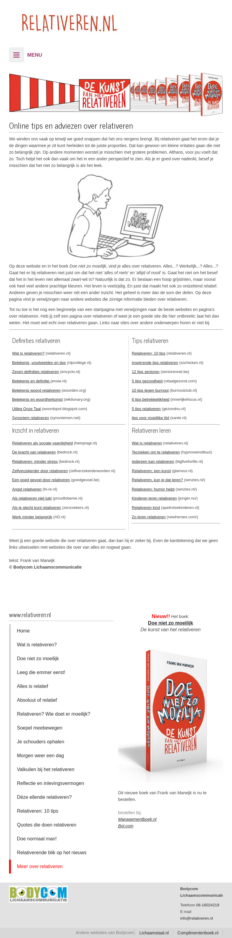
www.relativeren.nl (30, 615)
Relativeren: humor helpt (153, 489)
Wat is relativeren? (28, 353)
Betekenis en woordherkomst (37, 399)
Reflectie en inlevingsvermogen (50, 783)
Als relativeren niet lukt (32, 498)
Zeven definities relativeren (35, 371)
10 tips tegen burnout (150, 390)
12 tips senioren (146, 371)
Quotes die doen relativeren (46, 824)
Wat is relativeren (147, 443)
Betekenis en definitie (31, 381)
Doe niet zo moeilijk (38, 658)
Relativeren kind (146, 507)
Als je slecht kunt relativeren (36, 507)
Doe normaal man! (37, 838)
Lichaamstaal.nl (154, 932)
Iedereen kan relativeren (153, 461)
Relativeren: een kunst (151, 471)
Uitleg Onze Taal (26, 408)
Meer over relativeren (40, 866)
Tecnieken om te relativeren (156, 452)
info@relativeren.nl (196, 918)
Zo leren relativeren (149, 517)
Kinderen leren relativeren (154, 498)
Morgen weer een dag (40, 755)
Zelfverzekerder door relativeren (40, 471)
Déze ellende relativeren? (44, 797)
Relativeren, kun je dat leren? (157, 480)
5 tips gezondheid (147, 381)
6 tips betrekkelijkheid (150, 399)
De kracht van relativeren (34, 452)
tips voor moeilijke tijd (150, 418)
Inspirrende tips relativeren (155, 362)
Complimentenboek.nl (198, 932)
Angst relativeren (27, 489)
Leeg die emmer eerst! (41, 672)
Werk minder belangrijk (32, 517)
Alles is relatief (32, 686)
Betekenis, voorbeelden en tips (39, 362)
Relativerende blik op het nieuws (51, 852)
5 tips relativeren (146, 408)
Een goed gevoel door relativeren (41, 480)
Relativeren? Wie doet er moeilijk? (53, 714)
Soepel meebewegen (39, 727)
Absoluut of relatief (37, 700)
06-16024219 (207, 905)
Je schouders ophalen (40, 741)
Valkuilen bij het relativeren (45, 769)
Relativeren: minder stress (35, 461)
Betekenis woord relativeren (36, 390)
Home (23, 630)
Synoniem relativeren (30, 418)
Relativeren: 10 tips (148, 353)
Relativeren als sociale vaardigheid (42, 443)
